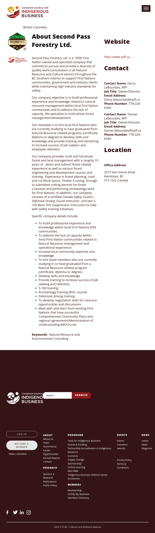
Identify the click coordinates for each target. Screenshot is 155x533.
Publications (49, 481)
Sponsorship (74, 463)
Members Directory (78, 497)
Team (46, 442)
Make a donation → (19, 453)
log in (22, 434)
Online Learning (76, 467)
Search (81, 395)
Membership (75, 490)
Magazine (146, 448)
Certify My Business (78, 494)
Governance (49, 446)
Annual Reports (51, 458)
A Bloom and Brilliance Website (85, 526)
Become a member (22, 445)
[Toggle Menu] (146, 8)
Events (120, 440)
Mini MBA (73, 471)
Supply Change (76, 459)
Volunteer (122, 444)
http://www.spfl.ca (117, 57)
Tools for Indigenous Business (84, 440)
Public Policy (50, 485)
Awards (121, 448)
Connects (73, 455)
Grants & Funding (77, 444)
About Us (48, 439)
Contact (47, 461)
